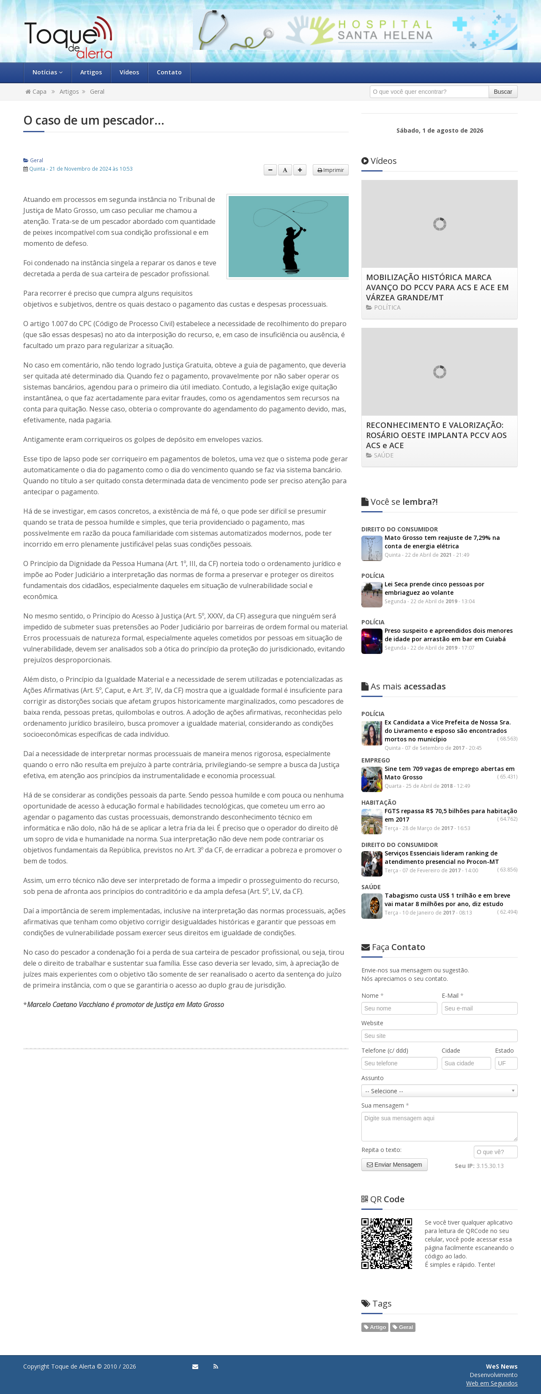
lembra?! (399, 501)
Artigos (91, 72)
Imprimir (330, 169)
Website (372, 1023)
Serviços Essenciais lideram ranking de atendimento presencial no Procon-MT (442, 857)
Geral (97, 91)
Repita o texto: (381, 1150)
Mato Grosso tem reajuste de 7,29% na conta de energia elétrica (442, 542)
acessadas (403, 686)
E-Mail (453, 995)
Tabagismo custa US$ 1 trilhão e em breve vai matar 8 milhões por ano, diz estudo (447, 899)
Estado (504, 1050)
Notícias (48, 72)
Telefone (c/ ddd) (384, 1050)
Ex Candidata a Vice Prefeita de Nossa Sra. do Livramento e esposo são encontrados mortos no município (448, 730)
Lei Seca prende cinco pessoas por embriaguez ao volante (434, 588)
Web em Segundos (492, 1383)
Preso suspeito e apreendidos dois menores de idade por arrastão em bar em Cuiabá (449, 634)
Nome (372, 995)
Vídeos (129, 72)
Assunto (372, 1078)
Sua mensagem (385, 1105)
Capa (35, 91)
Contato (169, 72)
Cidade (451, 1050)
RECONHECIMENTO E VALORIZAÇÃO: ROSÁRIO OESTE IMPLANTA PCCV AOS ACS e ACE (436, 435)
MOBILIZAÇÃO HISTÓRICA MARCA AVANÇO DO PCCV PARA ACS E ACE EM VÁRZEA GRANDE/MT (437, 287)
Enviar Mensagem (394, 1164)
